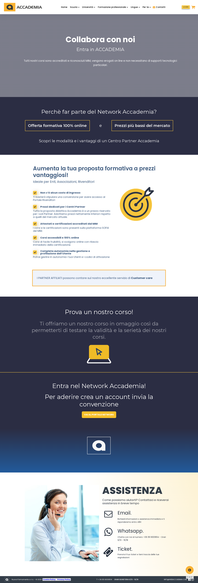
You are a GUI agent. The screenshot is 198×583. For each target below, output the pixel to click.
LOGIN (185, 7)
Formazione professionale (113, 7)
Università (88, 7)
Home (64, 7)
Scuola (74, 7)
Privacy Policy (63, 579)
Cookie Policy (49, 579)
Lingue (135, 7)
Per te (147, 7)
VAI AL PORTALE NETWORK (99, 414)
